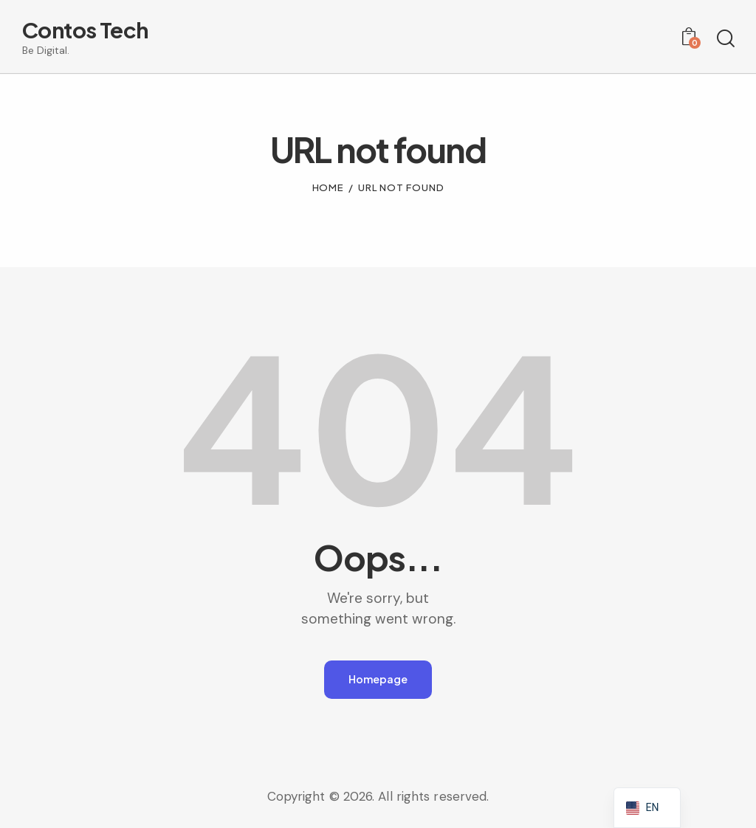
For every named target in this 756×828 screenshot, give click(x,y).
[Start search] (724, 39)
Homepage (378, 680)
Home (328, 187)
